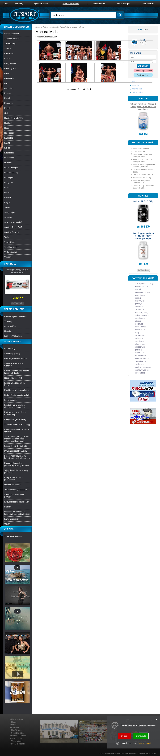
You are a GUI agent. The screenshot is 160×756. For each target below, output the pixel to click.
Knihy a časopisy (11, 519)
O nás (5, 4)
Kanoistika (8, 138)
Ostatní (7, 192)
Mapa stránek (17, 719)
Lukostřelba (9, 158)
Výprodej (8, 321)
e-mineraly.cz (140, 327)
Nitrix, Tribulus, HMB (13, 378)
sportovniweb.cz (141, 370)
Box (6, 83)
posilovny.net (140, 355)
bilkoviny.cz (139, 301)
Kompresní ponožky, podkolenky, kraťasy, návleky (16, 464)
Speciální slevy (41, 4)
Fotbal (7, 98)
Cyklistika (8, 88)
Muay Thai (8, 182)
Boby (6, 73)
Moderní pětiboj (11, 173)
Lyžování (8, 163)
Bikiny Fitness (10, 63)
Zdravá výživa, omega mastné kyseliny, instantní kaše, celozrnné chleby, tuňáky (17, 438)
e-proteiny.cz (140, 318)
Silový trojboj (9, 212)
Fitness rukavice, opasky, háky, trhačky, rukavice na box (17, 457)
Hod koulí (8, 123)
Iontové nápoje (10, 400)
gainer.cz (138, 350)
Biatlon (7, 58)
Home (38, 27)
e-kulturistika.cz (141, 286)
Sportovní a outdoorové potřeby (14, 496)
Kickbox (7, 148)
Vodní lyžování (10, 252)
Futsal (7, 108)
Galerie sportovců (50, 27)
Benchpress (9, 53)
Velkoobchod (99, 4)
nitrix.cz (138, 321)
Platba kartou (148, 4)
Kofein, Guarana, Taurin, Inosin (14, 384)
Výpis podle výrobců (12, 536)
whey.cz (138, 332)
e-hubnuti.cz (140, 373)
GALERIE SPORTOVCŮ (16, 27)
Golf (6, 113)
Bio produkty (9, 349)
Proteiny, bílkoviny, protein (15, 359)
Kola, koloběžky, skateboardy (16, 502)
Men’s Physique (11, 168)
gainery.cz (139, 304)
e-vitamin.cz (140, 330)
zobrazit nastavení (128, 743)
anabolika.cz (140, 295)
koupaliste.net (141, 361)
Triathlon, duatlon (11, 247)
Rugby (7, 202)
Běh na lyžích (10, 68)
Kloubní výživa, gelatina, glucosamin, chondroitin (14, 406)
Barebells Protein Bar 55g (143, 175)
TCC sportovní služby (144, 283)
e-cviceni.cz (140, 364)
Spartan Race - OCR (13, 227)
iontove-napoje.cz (142, 315)
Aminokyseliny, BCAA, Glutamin (13, 364)
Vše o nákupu (123, 4)
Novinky (7, 331)
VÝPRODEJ (10, 264)
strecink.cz (139, 289)
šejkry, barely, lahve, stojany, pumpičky (16, 471)
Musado (7, 187)
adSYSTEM (151, 753)
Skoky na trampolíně (13, 222)
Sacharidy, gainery (12, 354)
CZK (140, 30)
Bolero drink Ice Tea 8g (142, 178)
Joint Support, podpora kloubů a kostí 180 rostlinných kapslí (143, 236)
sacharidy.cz (140, 335)
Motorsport (8, 178)
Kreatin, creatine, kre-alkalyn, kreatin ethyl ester (16, 372)
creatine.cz (139, 309)
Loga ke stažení (18, 744)
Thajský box (9, 242)
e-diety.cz (139, 324)
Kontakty (19, 4)
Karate (7, 143)
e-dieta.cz (139, 338)
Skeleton (8, 217)
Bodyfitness (9, 78)
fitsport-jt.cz (139, 353)
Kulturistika (64, 27)
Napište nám (16, 730)
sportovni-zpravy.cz (143, 367)
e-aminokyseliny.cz (143, 312)
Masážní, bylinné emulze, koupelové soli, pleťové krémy (17, 513)
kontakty (135, 85)
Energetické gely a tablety (15, 419)
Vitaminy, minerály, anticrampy (17, 424)
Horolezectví (9, 133)
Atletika (7, 49)
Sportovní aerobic (11, 232)
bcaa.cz (138, 298)
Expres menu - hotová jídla (15, 446)
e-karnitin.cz (140, 344)
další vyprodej (17, 303)
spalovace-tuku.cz (142, 292)
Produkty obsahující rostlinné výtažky (16, 430)
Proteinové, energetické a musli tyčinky (15, 413)
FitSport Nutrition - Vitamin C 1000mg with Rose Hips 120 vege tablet (143, 106)
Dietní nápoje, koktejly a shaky (17, 395)
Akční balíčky (10, 326)
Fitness (7, 93)
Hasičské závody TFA (13, 118)
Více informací (145, 743)
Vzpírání (8, 257)
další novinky (143, 270)
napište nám (137, 89)
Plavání (7, 197)
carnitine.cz (139, 307)
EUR (146, 30)
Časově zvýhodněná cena (15, 316)
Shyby (7, 207)
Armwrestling (9, 44)
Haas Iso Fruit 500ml (141, 148)
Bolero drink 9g (139, 151)
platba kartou (137, 92)
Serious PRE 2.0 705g (143, 201)
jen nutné (124, 736)
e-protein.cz (140, 341)
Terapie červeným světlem (15, 490)
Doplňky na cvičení (12, 485)
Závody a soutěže (12, 39)
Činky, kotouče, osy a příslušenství (13, 478)
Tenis (6, 237)
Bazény (7, 507)
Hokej (6, 128)
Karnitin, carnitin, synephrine (16, 390)
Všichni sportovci (11, 34)
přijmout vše (141, 736)
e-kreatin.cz (140, 347)
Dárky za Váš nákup (12, 336)
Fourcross (8, 103)
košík (142, 40)
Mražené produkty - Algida (15, 451)
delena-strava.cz (142, 358)
